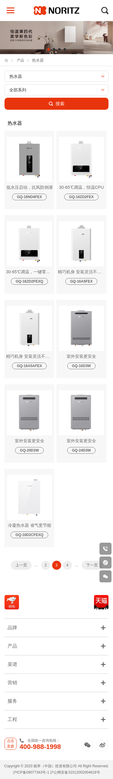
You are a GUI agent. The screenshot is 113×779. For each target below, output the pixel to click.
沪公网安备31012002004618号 (75, 772)
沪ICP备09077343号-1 (31, 772)
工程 (56, 719)
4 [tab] (65, 49)
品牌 (56, 627)
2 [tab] (54, 49)
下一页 (92, 565)
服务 (56, 701)
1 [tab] (48, 49)
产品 (20, 60)
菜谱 (56, 664)
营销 (56, 682)
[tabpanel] (56, 37)
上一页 (21, 565)
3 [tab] (59, 49)
